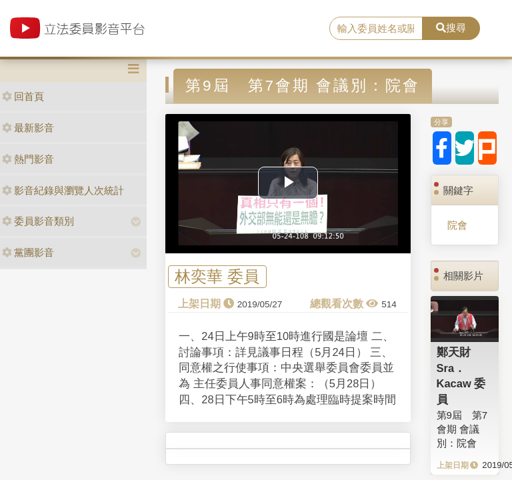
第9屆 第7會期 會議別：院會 (462, 429)
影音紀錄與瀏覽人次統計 (63, 190)
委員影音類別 (38, 221)
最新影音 (28, 127)
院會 (457, 225)
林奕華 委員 (217, 277)
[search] (376, 29)
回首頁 (23, 96)
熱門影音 (28, 159)
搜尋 (451, 27)
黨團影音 (28, 252)
